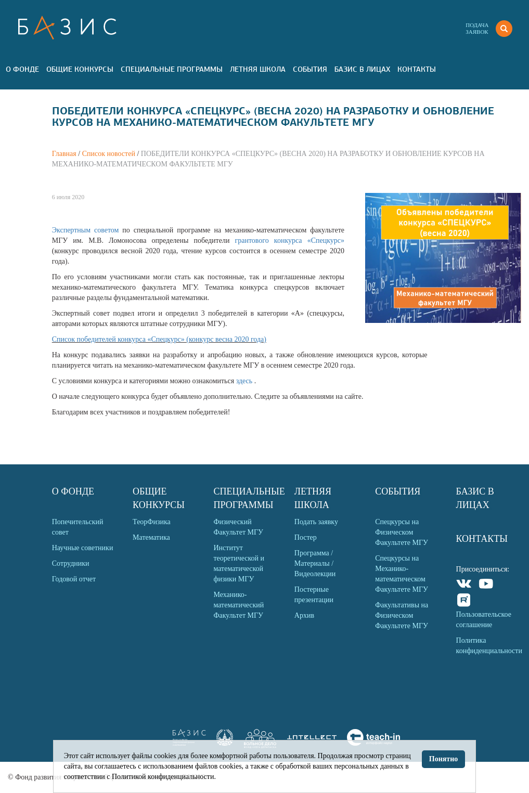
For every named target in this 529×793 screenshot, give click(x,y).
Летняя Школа (258, 69)
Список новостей (108, 154)
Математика (151, 537)
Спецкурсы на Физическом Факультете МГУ (401, 532)
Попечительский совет (78, 527)
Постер (305, 537)
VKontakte (464, 585)
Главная (64, 154)
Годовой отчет (74, 579)
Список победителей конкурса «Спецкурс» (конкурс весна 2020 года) (159, 339)
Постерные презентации (313, 595)
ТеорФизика (152, 522)
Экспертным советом (87, 230)
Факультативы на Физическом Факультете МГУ (401, 615)
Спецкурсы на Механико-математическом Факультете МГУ (401, 573)
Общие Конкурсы (79, 69)
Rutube (464, 601)
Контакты (416, 69)
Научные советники (82, 548)
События (310, 69)
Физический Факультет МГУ (238, 527)
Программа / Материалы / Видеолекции (315, 563)
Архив (304, 615)
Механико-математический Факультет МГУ (238, 605)
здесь (245, 381)
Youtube (486, 585)
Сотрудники (70, 563)
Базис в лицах (362, 69)
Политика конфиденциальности (488, 645)
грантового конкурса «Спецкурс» (289, 240)
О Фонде (22, 69)
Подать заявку (316, 522)
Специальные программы (172, 69)
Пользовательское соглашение (483, 619)
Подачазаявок (477, 28)
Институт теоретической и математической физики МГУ (238, 563)
